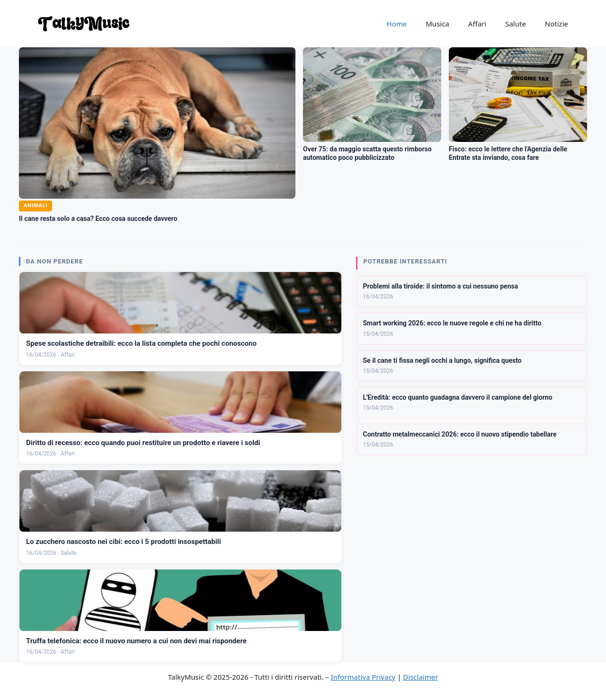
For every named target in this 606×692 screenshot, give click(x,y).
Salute (515, 23)
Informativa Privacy (363, 677)
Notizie (556, 23)
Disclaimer (420, 677)
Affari (477, 23)
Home (397, 23)
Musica (437, 23)
